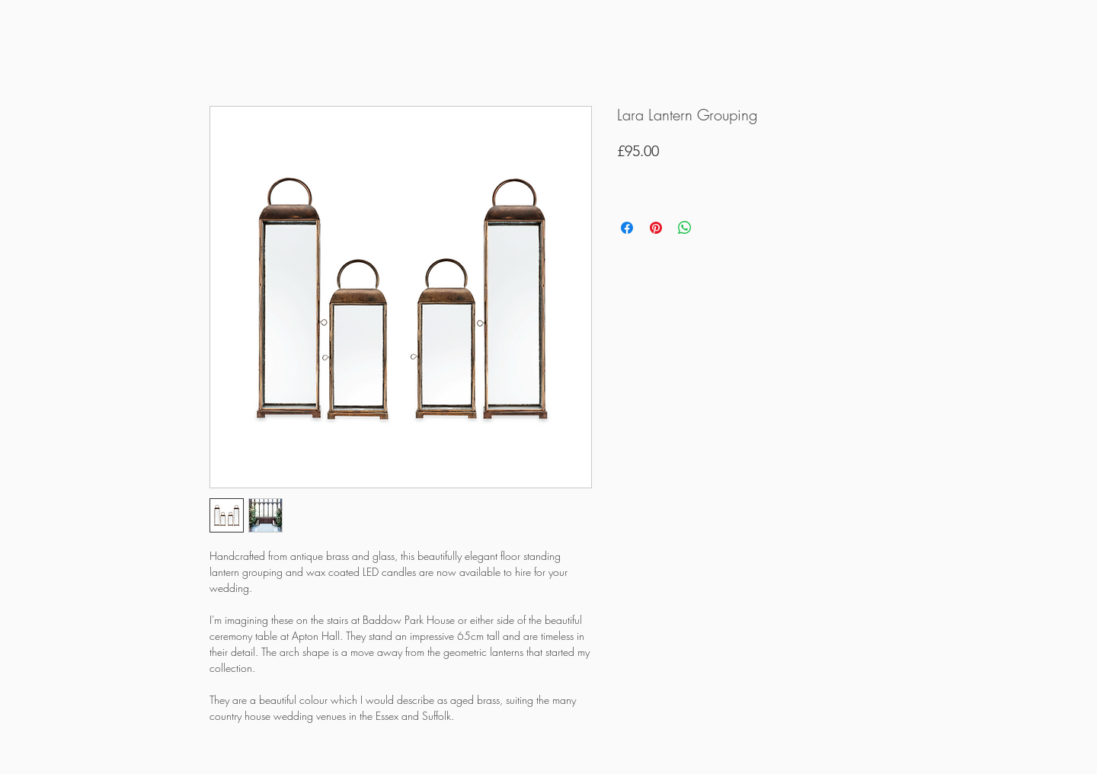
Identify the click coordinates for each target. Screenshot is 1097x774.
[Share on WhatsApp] (685, 228)
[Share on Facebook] (627, 228)
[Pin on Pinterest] (656, 228)
